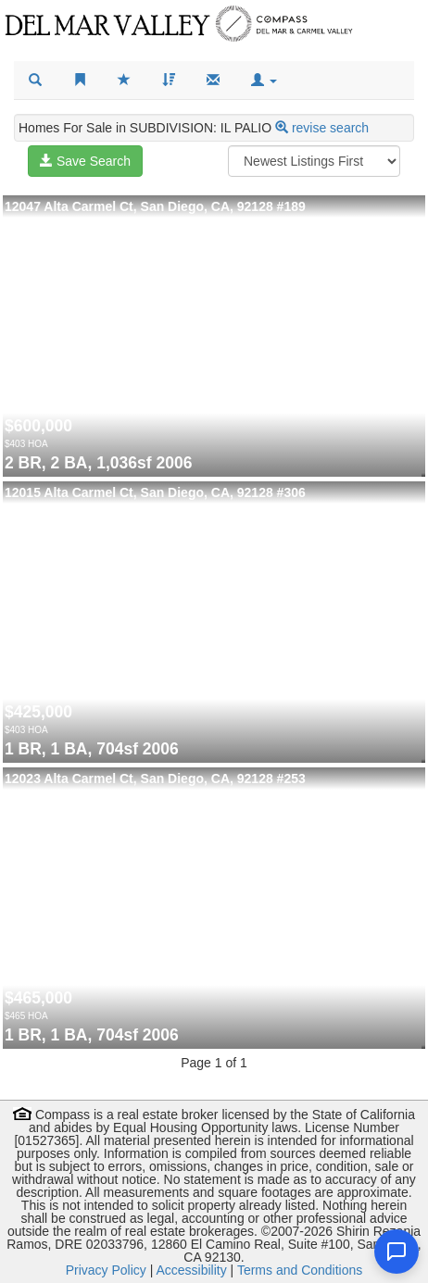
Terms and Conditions (299, 1270)
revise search (330, 127)
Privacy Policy (106, 1270)
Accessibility (191, 1270)
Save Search (85, 161)
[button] (264, 80)
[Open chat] (396, 1251)
